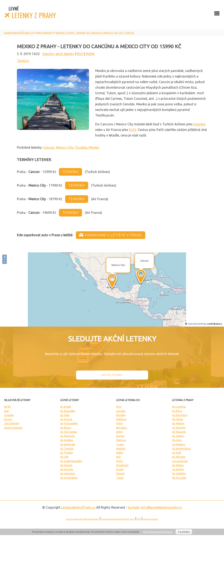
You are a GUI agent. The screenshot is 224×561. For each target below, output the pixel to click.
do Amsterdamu (181, 448)
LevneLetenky (78, 507)
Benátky (121, 415)
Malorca (121, 440)
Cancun (48, 147)
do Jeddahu (179, 473)
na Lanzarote (180, 461)
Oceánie (9, 415)
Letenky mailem (150, 519)
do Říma (177, 411)
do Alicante (178, 456)
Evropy (8, 419)
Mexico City (64, 147)
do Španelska (67, 411)
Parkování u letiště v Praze (110, 235)
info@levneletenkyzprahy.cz (161, 507)
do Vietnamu (67, 473)
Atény (119, 431)
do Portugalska (69, 423)
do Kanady (66, 465)
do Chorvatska (68, 431)
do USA (64, 456)
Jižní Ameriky (11, 423)
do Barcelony (180, 415)
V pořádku (184, 531)
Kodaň (120, 469)
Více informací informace (157, 531)
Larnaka (120, 411)
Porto (119, 461)
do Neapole (179, 431)
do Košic (177, 440)
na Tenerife (178, 427)
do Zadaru (178, 436)
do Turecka (66, 448)
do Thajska (66, 452)
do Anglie (65, 406)
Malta (119, 452)
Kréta (119, 423)
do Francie (66, 419)
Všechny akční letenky (58, 54)
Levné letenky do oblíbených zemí (82, 519)
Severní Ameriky (13, 427)
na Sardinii (178, 469)
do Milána (178, 465)
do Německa (67, 436)
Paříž (132, 130)
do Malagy (178, 423)
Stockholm (122, 465)
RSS (80, 54)
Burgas (120, 436)
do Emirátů (66, 469)
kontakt (133, 507)
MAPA (90, 54)
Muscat (120, 473)
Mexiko (94, 147)
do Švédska (66, 440)
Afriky (7, 406)
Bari (118, 456)
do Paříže (177, 419)
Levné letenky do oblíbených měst (117, 519)
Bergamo (121, 427)
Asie (6, 411)
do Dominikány (69, 477)
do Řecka (65, 427)
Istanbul (199, 124)
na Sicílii (176, 452)
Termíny (23, 61)
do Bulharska (67, 444)
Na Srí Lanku (179, 477)
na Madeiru (178, 444)
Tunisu (120, 477)
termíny (70, 172)
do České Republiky (71, 461)
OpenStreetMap (197, 323)
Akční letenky (112, 374)
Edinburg (121, 419)
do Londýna (179, 406)
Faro (118, 406)
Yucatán (81, 147)
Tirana (120, 444)
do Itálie (65, 415)
